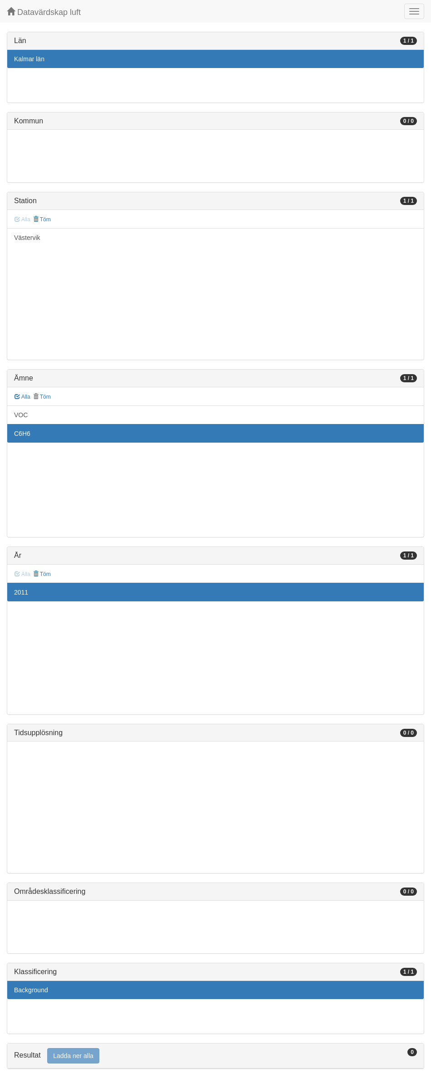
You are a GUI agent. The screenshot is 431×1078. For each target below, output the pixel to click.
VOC (21, 415)
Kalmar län (29, 59)
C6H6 (22, 433)
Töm (42, 219)
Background (31, 990)
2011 (21, 592)
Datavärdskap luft (44, 12)
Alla (22, 397)
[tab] (215, 1056)
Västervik (27, 237)
